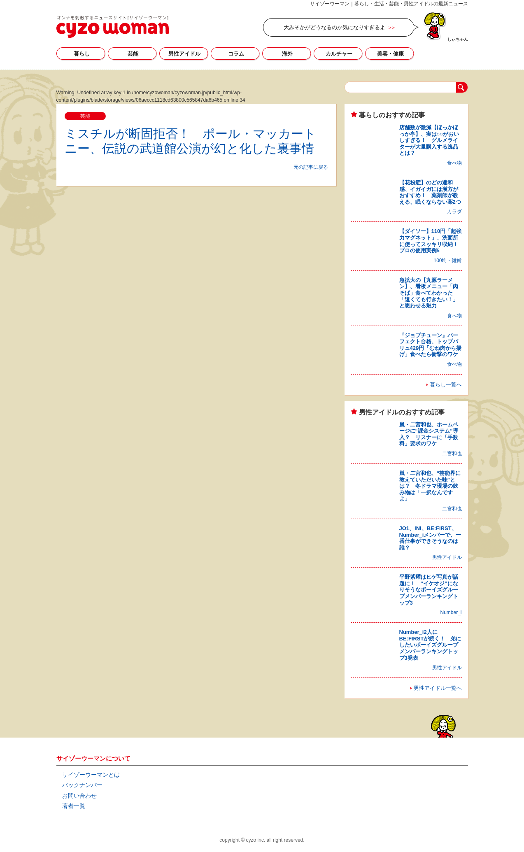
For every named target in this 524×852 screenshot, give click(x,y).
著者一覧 (73, 806)
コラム (236, 54)
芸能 (133, 54)
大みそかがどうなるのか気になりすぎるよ (334, 27)
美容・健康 (390, 54)
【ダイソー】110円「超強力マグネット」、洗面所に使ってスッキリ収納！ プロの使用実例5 (431, 241)
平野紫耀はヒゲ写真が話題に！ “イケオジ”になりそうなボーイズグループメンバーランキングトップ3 (428, 589)
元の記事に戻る (310, 167)
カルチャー (339, 54)
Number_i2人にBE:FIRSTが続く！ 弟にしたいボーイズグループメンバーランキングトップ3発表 (430, 645)
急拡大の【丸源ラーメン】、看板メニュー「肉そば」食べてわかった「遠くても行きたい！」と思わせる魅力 (428, 293)
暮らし (82, 54)
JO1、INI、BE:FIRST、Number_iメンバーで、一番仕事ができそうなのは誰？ (430, 538)
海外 (287, 54)
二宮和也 (452, 453)
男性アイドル (184, 54)
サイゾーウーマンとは (91, 774)
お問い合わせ (79, 795)
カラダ (454, 211)
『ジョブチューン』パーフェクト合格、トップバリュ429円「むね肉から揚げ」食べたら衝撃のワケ (430, 345)
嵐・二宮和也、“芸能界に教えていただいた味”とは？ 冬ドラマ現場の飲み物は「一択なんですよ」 (430, 486)
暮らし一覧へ (446, 385)
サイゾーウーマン (112, 27)
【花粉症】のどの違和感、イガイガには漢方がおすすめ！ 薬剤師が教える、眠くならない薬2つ (430, 192)
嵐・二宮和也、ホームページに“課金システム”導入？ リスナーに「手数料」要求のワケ (428, 434)
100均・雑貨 (447, 260)
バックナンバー (82, 785)
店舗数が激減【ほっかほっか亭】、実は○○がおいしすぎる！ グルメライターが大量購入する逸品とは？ (429, 140)
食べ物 (454, 163)
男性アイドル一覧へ (438, 688)
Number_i (450, 612)
